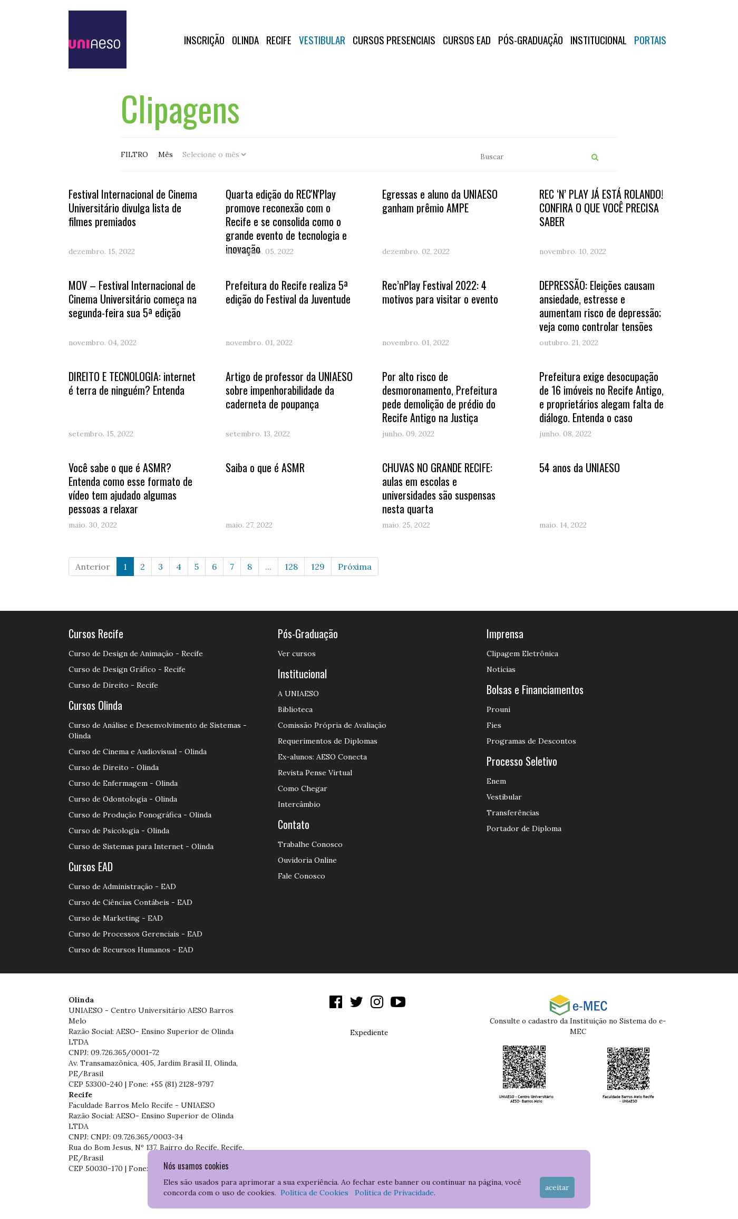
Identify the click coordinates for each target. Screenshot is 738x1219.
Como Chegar (302, 788)
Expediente (369, 1032)
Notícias (501, 669)
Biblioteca (295, 709)
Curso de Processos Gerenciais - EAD (135, 934)
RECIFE (279, 39)
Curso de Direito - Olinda (114, 767)
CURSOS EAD (467, 39)
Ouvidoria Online (307, 860)
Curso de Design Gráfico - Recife (127, 669)
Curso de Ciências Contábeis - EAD (130, 902)
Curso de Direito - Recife (113, 685)
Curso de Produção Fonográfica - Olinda (140, 815)
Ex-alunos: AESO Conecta (322, 757)
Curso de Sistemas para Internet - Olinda (141, 846)
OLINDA (245, 39)
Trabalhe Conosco (310, 844)
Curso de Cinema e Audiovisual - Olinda (138, 751)
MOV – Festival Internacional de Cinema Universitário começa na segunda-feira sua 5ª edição (133, 298)
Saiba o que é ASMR (265, 467)
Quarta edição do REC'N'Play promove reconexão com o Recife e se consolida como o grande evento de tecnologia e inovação (286, 221)
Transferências (513, 812)
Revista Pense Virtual (315, 772)
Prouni (498, 709)
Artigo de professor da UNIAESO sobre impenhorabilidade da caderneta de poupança (289, 390)
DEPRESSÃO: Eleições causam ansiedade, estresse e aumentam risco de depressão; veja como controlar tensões (600, 305)
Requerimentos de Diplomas (327, 741)
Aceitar (557, 1187)
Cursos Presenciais (394, 39)
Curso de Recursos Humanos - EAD (131, 949)
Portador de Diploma (524, 828)
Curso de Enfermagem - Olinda (123, 783)
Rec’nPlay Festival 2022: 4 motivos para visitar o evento (440, 292)
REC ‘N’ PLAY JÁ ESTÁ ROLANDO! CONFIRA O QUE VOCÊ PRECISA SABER (601, 207)
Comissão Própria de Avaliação (332, 725)
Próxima (355, 566)
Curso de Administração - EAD (122, 886)
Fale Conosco (301, 876)
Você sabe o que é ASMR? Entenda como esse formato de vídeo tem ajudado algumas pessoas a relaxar (130, 488)
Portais (650, 39)
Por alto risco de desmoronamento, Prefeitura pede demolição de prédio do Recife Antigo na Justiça (439, 396)
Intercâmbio (299, 804)
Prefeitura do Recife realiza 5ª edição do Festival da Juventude (288, 292)
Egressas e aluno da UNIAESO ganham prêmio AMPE (440, 201)
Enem (496, 781)
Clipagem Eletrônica (522, 653)
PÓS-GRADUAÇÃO (530, 39)
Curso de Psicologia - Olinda (119, 830)
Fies (494, 725)
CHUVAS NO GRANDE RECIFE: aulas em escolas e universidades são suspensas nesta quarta (439, 488)
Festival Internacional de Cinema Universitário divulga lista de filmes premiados (133, 207)
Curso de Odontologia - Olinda (123, 799)
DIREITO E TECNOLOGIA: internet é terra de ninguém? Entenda (132, 383)
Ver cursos (297, 653)
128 (291, 566)
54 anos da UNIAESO (579, 467)
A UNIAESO (298, 693)
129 (318, 566)
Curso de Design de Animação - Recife (136, 653)
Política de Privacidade (394, 1192)
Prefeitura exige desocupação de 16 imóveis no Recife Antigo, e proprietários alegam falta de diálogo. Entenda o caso (601, 396)
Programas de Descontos (531, 741)
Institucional (598, 39)
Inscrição (204, 39)
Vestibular (322, 39)
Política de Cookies (314, 1192)
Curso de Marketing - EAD (116, 918)
